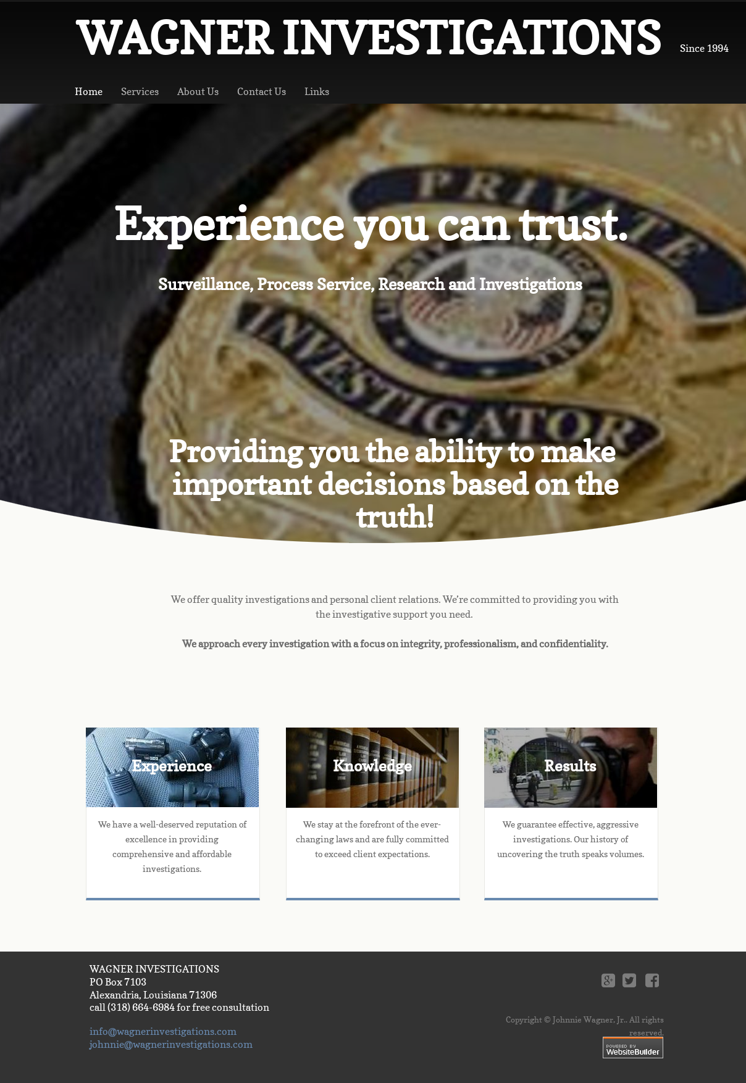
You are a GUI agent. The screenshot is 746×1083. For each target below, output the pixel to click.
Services (140, 91)
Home (89, 91)
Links (316, 91)
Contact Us (261, 91)
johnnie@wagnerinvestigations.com (171, 1044)
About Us (198, 91)
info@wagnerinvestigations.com (163, 1031)
